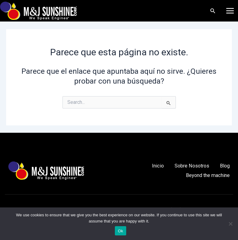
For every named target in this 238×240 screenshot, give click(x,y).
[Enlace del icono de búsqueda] (213, 11)
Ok (120, 231)
